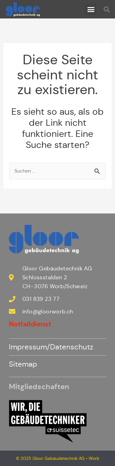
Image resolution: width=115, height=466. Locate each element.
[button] (91, 9)
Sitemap (23, 364)
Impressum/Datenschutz (51, 347)
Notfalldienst (30, 324)
